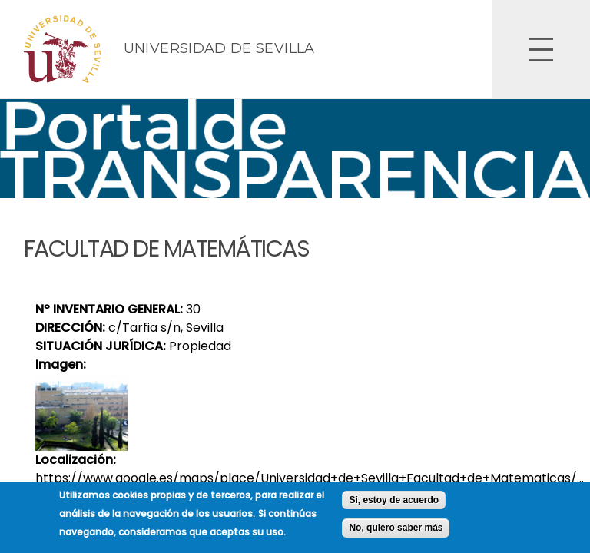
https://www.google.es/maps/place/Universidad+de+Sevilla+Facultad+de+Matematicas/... (309, 478)
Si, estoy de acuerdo (394, 503)
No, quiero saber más (395, 531)
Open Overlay (541, 49)
